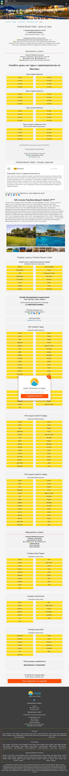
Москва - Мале (54, 758)
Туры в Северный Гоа (30, 748)
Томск (49, 285)
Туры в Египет (33, 733)
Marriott (20, 648)
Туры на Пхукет (34, 746)
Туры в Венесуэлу (44, 735)
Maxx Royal (49, 562)
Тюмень (20, 289)
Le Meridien (49, 648)
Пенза (19, 282)
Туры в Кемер (32, 744)
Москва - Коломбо (36, 758)
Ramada (20, 642)
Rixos (49, 559)
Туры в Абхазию (7, 733)
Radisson (19, 611)
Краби (49, 361)
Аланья (49, 333)
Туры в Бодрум (41, 744)
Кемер (49, 336)
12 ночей (49, 83)
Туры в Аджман (24, 746)
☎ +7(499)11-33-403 (28, 58)
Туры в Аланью (7, 744)
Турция (20, 333)
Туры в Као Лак (53, 746)
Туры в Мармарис (23, 744)
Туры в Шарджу (15, 746)
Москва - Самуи (7, 758)
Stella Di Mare (49, 605)
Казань (49, 270)
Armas (19, 584)
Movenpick (49, 615)
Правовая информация (34, 722)
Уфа (20, 273)
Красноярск (49, 276)
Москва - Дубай (16, 758)
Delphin (49, 575)
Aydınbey (19, 581)
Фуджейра (49, 355)
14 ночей (49, 87)
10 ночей (49, 80)
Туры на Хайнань (7, 748)
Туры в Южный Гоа (43, 748)
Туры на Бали (62, 748)
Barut (49, 578)
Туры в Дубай (6, 746)
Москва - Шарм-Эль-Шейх (50, 757)
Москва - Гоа (45, 758)
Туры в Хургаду (49, 744)
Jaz (20, 618)
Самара (20, 285)
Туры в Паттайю (43, 746)
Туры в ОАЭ (52, 737)
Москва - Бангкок (38, 757)
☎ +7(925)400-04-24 (40, 58)
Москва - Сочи (6, 755)
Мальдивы (20, 466)
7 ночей (20, 77)
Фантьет (20, 371)
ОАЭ (20, 349)
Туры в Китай (25, 735)
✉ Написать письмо (34, 709)
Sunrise (20, 605)
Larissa (49, 565)
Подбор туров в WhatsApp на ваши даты (34, 153)
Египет (49, 342)
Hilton (49, 618)
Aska (49, 581)
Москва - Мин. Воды (51, 755)
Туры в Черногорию (19, 737)
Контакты (34, 706)
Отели (10, 1)
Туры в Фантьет (62, 746)
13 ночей (19, 87)
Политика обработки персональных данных (34, 724)
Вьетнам (20, 367)
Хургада (20, 345)
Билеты (14, 1)
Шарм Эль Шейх (49, 345)
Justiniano (19, 572)
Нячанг (49, 367)
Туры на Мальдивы (61, 733)
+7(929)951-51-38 (34, 157)
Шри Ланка (20, 374)
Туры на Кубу (52, 733)
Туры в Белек (14, 744)
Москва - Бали (62, 758)
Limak (19, 565)
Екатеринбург (19, 270)
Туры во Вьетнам (34, 735)
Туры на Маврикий (17, 735)
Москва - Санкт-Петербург (17, 755)
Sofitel (49, 635)
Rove (49, 639)
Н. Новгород (20, 279)
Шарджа (20, 355)
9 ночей (20, 80)
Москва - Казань (41, 755)
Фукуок (49, 371)
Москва (20, 266)
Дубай (19, 352)
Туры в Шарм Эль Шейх (60, 744)
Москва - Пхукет (62, 757)
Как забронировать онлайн (34, 717)
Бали (49, 466)
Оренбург (49, 279)
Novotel (20, 615)
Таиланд (20, 358)
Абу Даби (49, 349)
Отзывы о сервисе (34, 720)
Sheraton (19, 608)
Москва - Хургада (28, 757)
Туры (6, 1)
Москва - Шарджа (26, 758)
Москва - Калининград (31, 755)
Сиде (19, 339)
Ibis (20, 651)
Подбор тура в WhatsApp (34, 725)
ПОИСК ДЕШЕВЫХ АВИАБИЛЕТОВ (34, 149)
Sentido (49, 608)
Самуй (20, 361)
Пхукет (49, 364)
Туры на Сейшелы (7, 735)
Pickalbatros (49, 611)
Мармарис (20, 342)
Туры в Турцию (16, 733)
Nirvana (20, 562)
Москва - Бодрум (7, 757)
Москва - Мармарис (17, 757)
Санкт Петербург (49, 266)
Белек (19, 336)
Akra (49, 584)
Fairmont (20, 654)
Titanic (19, 559)
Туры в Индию (52, 735)
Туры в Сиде (53, 748)
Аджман (49, 352)
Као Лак (20, 364)
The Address (20, 635)
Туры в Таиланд (24, 733)
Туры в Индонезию (62, 735)
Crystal (20, 578)
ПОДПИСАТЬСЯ (34, 396)
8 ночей (49, 77)
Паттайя (49, 358)
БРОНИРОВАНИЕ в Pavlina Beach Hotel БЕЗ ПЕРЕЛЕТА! (34, 145)
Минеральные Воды (49, 273)
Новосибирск (19, 276)
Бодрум (49, 339)
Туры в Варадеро (18, 748)
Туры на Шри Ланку (43, 733)
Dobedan (19, 575)
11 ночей (19, 83)
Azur (20, 621)
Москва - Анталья (61, 755)
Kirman (20, 569)
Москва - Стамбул (18, 760)
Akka (20, 588)
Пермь (49, 282)
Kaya (49, 569)
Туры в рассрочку (34, 719)
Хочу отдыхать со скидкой (34, 681)
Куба (49, 374)
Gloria (49, 572)
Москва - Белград (50, 760)
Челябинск (49, 289)
